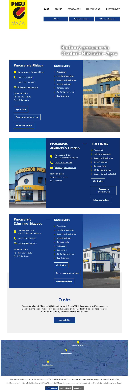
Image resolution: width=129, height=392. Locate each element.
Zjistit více (21, 109)
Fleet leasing (93, 9)
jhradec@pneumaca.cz (63, 168)
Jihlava (56, 19)
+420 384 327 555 (61, 163)
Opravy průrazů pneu (66, 80)
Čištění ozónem (64, 84)
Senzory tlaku (63, 88)
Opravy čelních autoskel (105, 174)
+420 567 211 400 (26, 82)
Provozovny (113, 9)
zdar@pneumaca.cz (25, 244)
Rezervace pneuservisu (27, 117)
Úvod (46, 9)
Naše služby (64, 321)
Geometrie (62, 250)
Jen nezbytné (65, 388)
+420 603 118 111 (23, 77)
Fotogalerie (74, 9)
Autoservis (62, 246)
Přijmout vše (52, 388)
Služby (58, 9)
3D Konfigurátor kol (65, 92)
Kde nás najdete (24, 126)
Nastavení (78, 388)
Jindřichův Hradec (81, 19)
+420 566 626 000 (25, 239)
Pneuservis (61, 72)
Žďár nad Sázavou (107, 19)
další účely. (115, 379)
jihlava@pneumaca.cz (26, 87)
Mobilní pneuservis (65, 76)
